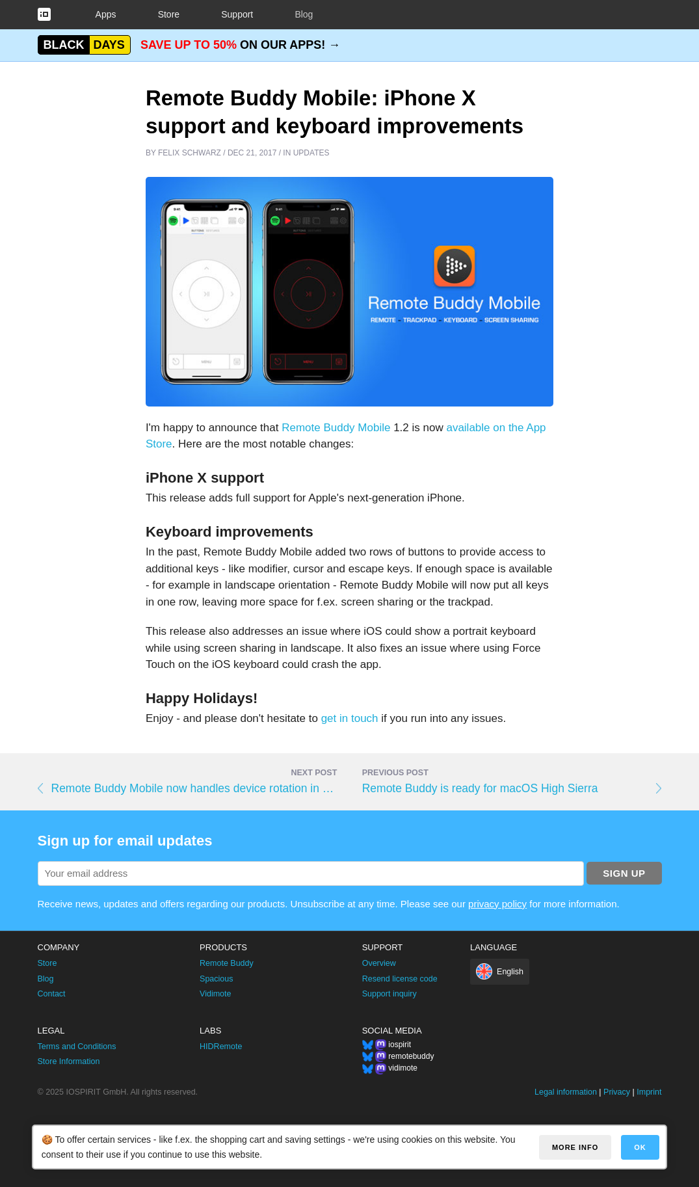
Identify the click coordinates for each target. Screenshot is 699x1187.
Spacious (216, 978)
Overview (379, 963)
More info (575, 1147)
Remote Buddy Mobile (336, 427)
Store (168, 14)
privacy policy (497, 903)
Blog (304, 14)
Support (237, 14)
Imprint (649, 1092)
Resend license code (400, 978)
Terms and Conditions (77, 1046)
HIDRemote (221, 1046)
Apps (106, 14)
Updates (311, 152)
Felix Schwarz (189, 152)
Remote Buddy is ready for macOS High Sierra (480, 788)
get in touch (349, 718)
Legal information (565, 1092)
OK (640, 1147)
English (510, 971)
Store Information (69, 1061)
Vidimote (215, 993)
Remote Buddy (227, 963)
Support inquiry (389, 993)
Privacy (616, 1092)
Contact (52, 993)
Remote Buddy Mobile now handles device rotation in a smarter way (194, 788)
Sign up (624, 873)
